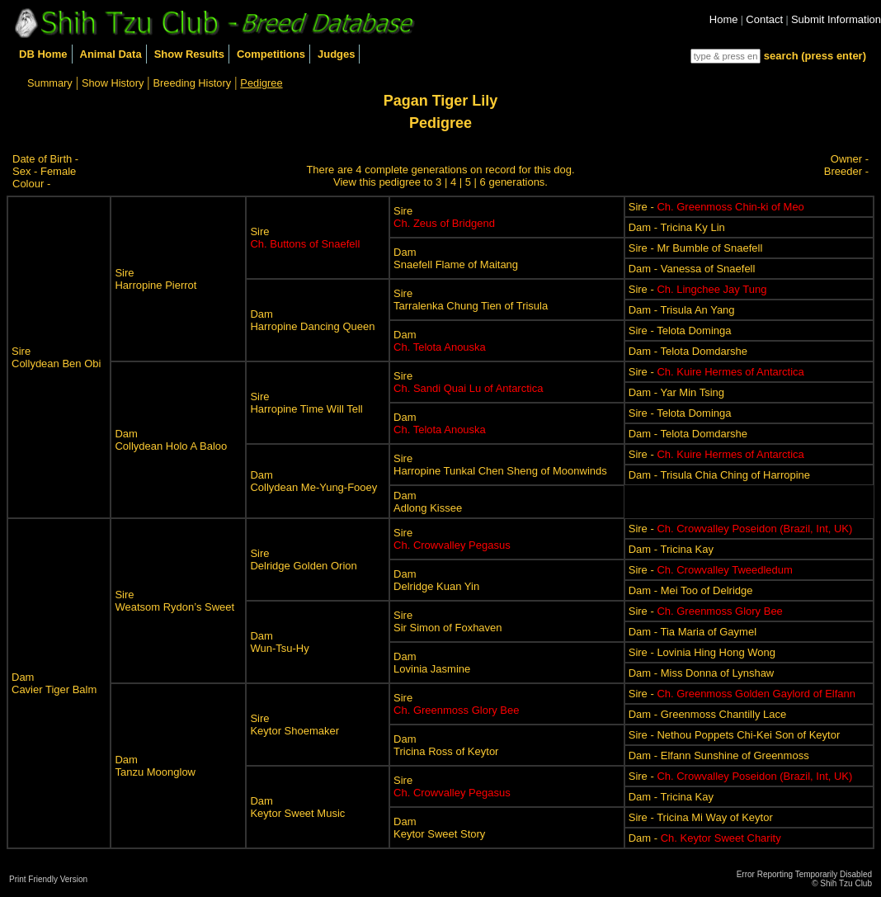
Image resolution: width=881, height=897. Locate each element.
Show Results (189, 54)
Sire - (716, 207)
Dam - (705, 838)
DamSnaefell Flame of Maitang (455, 258)
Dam (439, 340)
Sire (305, 237)
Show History (113, 83)
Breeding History (192, 83)
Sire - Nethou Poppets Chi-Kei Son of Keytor (735, 735)
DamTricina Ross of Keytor (445, 745)
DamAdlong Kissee (427, 501)
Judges (337, 54)
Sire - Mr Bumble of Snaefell (696, 248)
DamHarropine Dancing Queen (312, 320)
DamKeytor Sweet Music (297, 807)
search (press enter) (815, 56)
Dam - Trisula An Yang (682, 310)
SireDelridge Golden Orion (303, 559)
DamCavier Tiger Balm (54, 683)
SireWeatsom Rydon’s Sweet (174, 600)
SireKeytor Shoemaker (294, 724)
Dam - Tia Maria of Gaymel (692, 632)
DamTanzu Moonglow (155, 765)
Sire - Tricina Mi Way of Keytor (701, 817)
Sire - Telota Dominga (680, 330)
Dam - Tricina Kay (671, 549)
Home (723, 19)
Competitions (271, 54)
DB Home (43, 54)
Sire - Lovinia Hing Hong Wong (702, 652)
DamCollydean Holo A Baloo (171, 439)
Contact (764, 19)
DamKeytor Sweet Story (439, 827)
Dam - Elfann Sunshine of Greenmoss (719, 755)
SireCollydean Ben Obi (56, 357)
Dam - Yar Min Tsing (676, 392)
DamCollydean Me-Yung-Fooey (313, 481)
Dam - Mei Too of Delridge (691, 590)
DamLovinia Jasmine (431, 662)
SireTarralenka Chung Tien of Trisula (470, 299)
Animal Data (111, 54)
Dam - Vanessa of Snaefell (692, 268)
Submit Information (836, 19)
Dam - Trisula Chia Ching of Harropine (719, 475)
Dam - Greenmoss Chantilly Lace (707, 714)
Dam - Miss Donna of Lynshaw (702, 673)
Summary (50, 83)
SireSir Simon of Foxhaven (447, 621)
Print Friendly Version (48, 879)
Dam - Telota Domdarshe (688, 351)
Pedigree (261, 83)
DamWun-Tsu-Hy (279, 642)
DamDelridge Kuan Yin (436, 580)
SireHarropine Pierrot (155, 279)
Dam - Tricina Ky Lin (677, 227)
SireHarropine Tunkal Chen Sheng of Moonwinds (500, 464)
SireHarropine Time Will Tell (306, 402)
